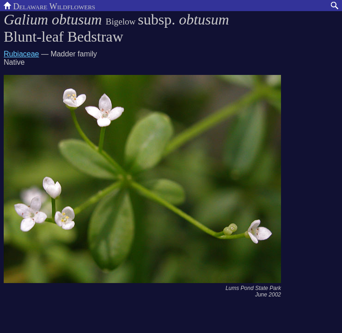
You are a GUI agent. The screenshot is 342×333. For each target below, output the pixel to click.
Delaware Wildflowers (49, 5)
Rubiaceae (21, 54)
